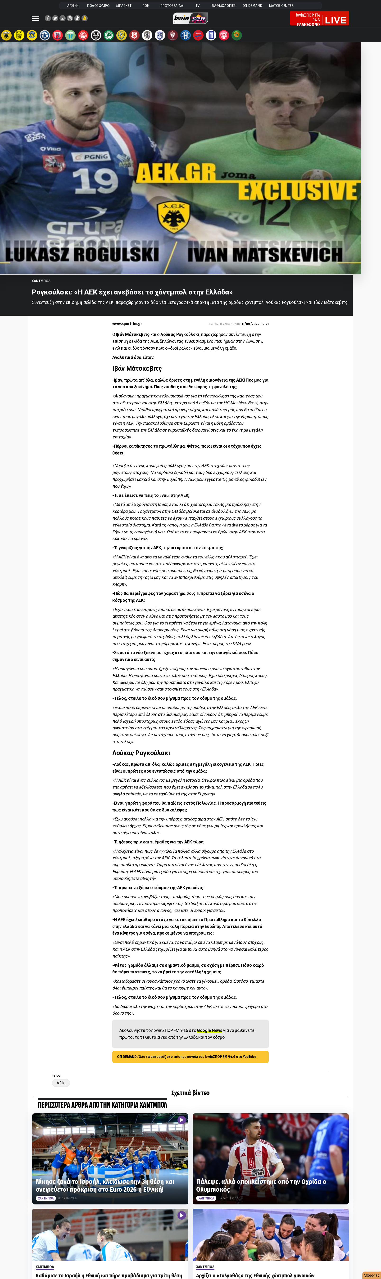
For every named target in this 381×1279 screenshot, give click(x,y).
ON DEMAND (252, 5)
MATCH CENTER (281, 5)
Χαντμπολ (41, 285)
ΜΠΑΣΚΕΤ (124, 5)
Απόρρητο (372, 1275)
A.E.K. (61, 1087)
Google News (209, 1035)
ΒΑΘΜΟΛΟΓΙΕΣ (224, 5)
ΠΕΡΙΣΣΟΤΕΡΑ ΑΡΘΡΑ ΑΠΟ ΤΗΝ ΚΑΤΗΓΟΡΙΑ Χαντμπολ (102, 1110)
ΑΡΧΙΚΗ (73, 5)
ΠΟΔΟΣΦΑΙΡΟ (98, 5)
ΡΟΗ (146, 5)
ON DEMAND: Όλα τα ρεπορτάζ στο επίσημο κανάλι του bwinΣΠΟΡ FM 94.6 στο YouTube (186, 1061)
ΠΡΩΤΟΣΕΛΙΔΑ (171, 5)
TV (197, 5)
